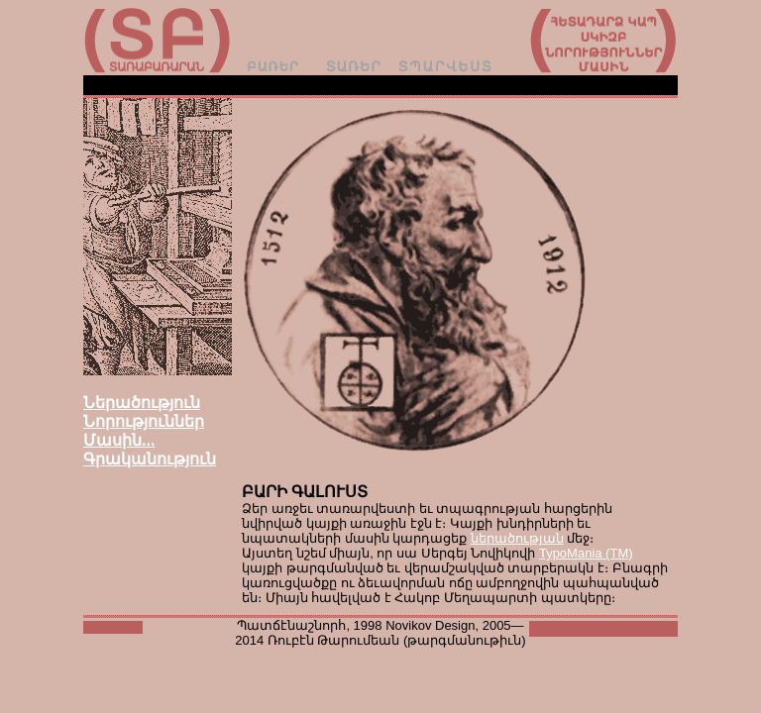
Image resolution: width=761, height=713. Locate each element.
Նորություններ (143, 421)
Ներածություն (141, 402)
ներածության (517, 538)
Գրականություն (149, 459)
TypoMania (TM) (586, 553)
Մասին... (119, 440)
